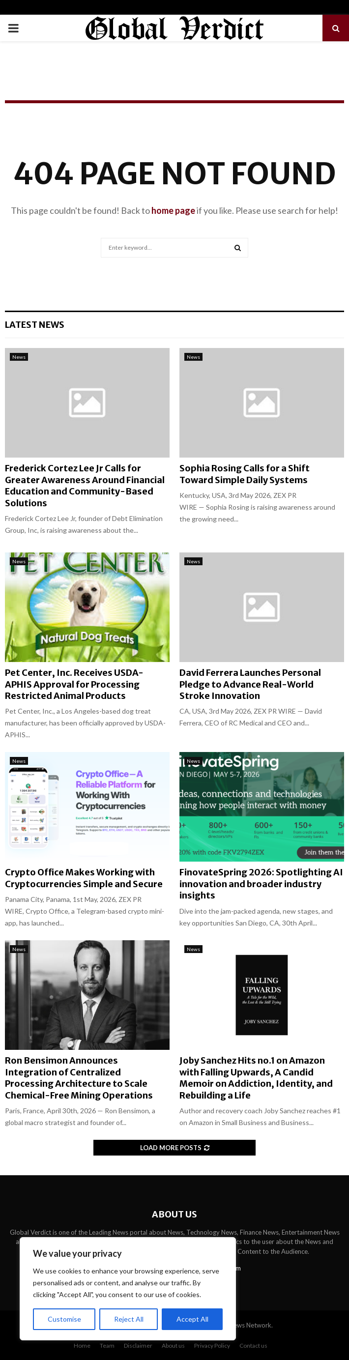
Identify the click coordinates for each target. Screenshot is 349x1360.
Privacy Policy (212, 1345)
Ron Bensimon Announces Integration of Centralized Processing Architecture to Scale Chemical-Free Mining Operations (79, 1077)
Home (82, 1345)
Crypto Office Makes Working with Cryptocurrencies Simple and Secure (84, 878)
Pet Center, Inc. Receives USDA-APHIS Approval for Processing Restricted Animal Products (74, 684)
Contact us (253, 1345)
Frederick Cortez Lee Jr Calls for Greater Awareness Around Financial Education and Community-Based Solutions (85, 485)
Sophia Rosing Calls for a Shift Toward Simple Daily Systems (244, 474)
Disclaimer (138, 1345)
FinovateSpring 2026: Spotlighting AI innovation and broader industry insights (261, 884)
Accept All (192, 1319)
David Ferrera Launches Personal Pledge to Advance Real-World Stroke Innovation (250, 684)
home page (173, 210)
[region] (128, 1288)
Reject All (129, 1319)
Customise (64, 1319)
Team (107, 1345)
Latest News (34, 324)
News (19, 357)
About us (173, 1345)
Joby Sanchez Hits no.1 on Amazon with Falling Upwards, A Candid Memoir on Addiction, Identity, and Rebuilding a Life (256, 1077)
